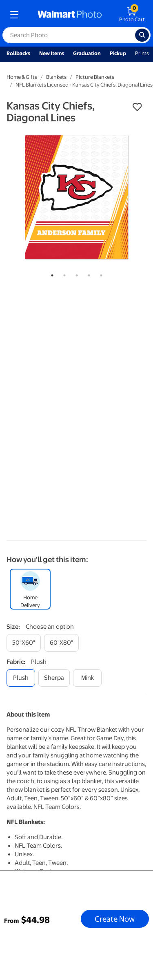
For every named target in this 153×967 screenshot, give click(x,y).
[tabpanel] (76, 197)
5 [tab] (99, 274)
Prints (142, 53)
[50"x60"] (24, 643)
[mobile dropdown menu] (14, 14)
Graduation (87, 53)
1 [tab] (51, 274)
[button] (137, 107)
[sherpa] (54, 678)
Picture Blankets (94, 77)
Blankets (56, 77)
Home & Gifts (22, 77)
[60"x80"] (61, 643)
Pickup (118, 53)
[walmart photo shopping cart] (132, 14)
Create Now (115, 918)
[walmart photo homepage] (69, 14)
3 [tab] (75, 274)
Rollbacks (18, 53)
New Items (51, 53)
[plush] (21, 678)
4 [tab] (87, 274)
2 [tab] (63, 274)
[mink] (87, 678)
